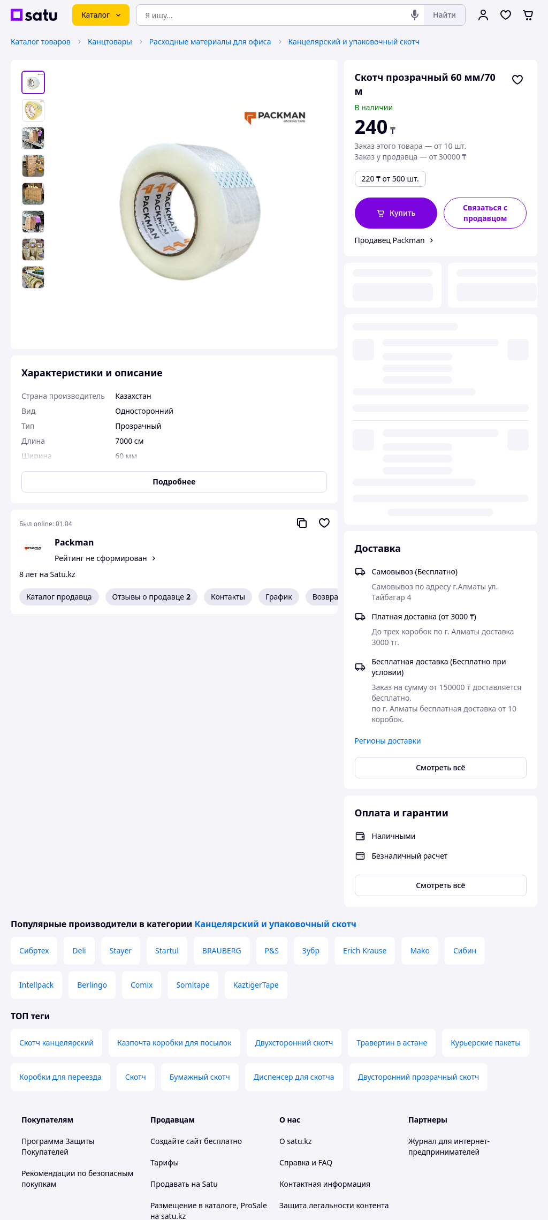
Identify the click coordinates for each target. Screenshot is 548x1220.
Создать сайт (411, 1199)
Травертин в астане (391, 774)
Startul (167, 682)
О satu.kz (295, 873)
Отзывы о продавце (151, 597)
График (278, 597)
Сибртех (34, 682)
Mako (420, 682)
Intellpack (36, 716)
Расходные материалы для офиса (210, 41)
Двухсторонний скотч (294, 774)
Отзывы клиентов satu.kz (195, 1001)
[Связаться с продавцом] (485, 213)
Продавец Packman (390, 240)
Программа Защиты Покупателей (58, 878)
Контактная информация (324, 916)
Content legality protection (326, 958)
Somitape (192, 716)
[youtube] (414, 1105)
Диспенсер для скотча (294, 809)
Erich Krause (364, 682)
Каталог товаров (41, 41)
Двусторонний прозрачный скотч (419, 809)
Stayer (121, 682)
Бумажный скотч (200, 809)
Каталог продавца (59, 597)
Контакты (228, 597)
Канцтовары (110, 41)
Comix (142, 716)
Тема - (194, 1105)
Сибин (464, 682)
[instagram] (453, 1105)
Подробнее (174, 481)
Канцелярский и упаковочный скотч (354, 41)
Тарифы (164, 894)
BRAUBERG (221, 682)
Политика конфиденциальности (208, 1044)
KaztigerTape (256, 716)
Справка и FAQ (305, 894)
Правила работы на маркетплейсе (186, 1070)
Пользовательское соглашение (206, 1023)
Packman (74, 542)
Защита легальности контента (334, 937)
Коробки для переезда (60, 809)
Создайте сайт (176, 873)
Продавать (169, 916)
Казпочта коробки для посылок (174, 774)
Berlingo (92, 716)
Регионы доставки (388, 472)
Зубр (310, 682)
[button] (396, 213)
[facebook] (434, 1105)
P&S (272, 682)
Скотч (135, 809)
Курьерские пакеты (486, 774)
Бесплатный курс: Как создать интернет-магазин (204, 974)
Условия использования (384, 1170)
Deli (79, 682)
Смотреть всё (440, 499)
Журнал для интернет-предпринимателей (449, 878)
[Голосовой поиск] (415, 15)
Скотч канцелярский (56, 774)
